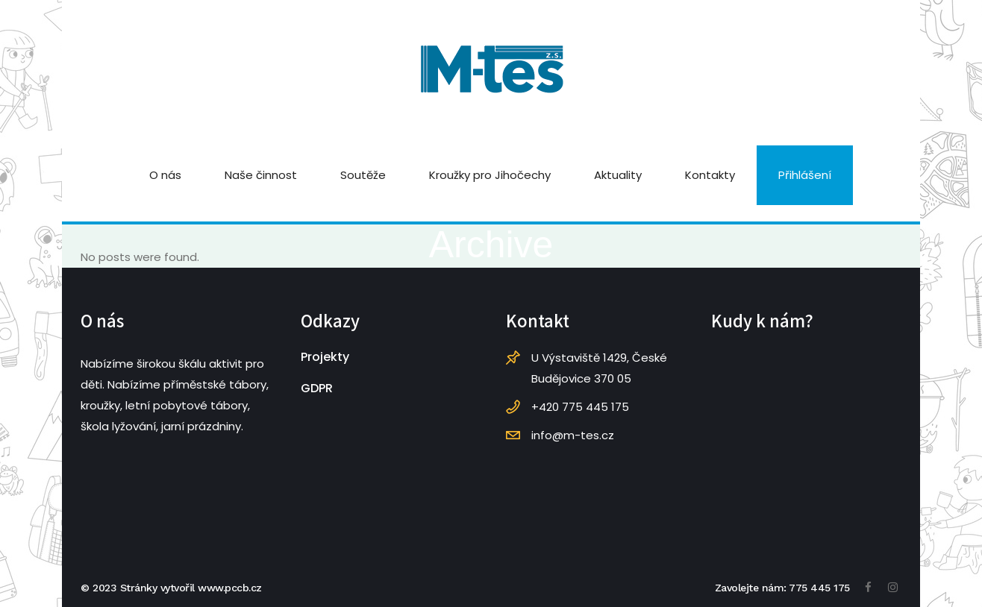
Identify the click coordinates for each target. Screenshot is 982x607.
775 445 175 (819, 588)
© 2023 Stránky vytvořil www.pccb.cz (171, 588)
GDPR (317, 388)
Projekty (325, 356)
